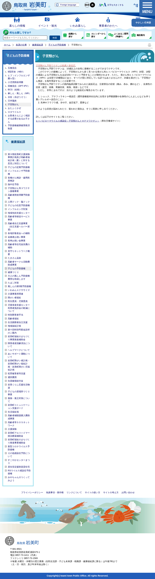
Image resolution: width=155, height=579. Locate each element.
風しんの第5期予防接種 (19, 286)
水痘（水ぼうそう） (18, 97)
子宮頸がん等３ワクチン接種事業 (19, 190)
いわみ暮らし (78, 25)
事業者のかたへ (108, 25)
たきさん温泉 (14, 258)
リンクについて (74, 492)
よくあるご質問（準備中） (121, 35)
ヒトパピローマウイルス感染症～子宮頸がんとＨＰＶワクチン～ (67, 121)
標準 (87, 5)
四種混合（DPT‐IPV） (19, 86)
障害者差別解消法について (19, 345)
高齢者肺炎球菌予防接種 (19, 196)
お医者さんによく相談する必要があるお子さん (19, 118)
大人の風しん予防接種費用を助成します (19, 277)
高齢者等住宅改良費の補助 (19, 246)
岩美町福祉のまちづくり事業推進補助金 (19, 338)
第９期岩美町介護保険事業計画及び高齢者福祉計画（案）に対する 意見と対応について (19, 159)
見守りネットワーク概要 (19, 252)
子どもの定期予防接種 (19, 167)
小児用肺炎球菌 (15, 82)
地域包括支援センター (19, 213)
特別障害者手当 (15, 315)
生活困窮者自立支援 (18, 322)
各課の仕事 (21, 45)
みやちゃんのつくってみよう (19, 479)
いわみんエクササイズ (19, 290)
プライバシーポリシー (32, 492)
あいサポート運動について (19, 355)
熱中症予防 (13, 184)
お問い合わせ (128, 492)
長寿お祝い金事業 (16, 240)
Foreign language (68, 5)
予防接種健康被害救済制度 (19, 127)
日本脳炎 (12, 100)
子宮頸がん (13, 104)
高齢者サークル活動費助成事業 (19, 263)
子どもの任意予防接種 (19, 205)
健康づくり (13, 272)
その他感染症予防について (19, 455)
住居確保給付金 (15, 381)
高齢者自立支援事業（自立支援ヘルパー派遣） (19, 226)
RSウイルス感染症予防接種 (19, 472)
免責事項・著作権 (55, 492)
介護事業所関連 (15, 294)
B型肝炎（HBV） (16, 71)
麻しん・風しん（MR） (19, 93)
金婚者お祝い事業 (16, 237)
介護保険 (12, 429)
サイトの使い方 (92, 492)
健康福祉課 (37, 45)
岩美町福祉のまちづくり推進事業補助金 (19, 441)
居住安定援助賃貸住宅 (19, 467)
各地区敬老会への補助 (19, 233)
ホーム (7, 45)
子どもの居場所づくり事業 (19, 393)
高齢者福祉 (13, 318)
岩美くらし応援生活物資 (19, 386)
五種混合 (12, 68)
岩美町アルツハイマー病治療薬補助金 (19, 434)
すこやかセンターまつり (19, 461)
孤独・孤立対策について (19, 400)
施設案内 (141, 35)
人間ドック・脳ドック (19, 202)
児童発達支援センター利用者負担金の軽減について (19, 308)
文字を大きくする (115, 5)
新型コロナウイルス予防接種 (19, 448)
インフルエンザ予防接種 (19, 172)
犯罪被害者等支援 (16, 373)
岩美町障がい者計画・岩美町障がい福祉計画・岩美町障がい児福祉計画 (19, 365)
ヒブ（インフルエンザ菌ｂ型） (19, 77)
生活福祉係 (13, 412)
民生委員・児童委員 (18, 301)
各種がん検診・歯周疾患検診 (19, 179)
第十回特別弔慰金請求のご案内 (19, 331)
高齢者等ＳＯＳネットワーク (19, 424)
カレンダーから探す (98, 35)
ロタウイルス (14, 112)
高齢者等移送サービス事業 (19, 218)
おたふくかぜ (14, 108)
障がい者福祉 (14, 297)
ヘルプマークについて (19, 350)
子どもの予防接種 (57, 45)
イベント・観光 (47, 25)
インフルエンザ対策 (18, 209)
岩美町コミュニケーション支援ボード (19, 406)
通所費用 (12, 377)
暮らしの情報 (17, 25)
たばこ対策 (13, 282)
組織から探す (73, 35)
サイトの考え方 (111, 492)
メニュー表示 (147, 8)
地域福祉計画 (14, 326)
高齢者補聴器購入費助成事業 (19, 417)
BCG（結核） (14, 89)
